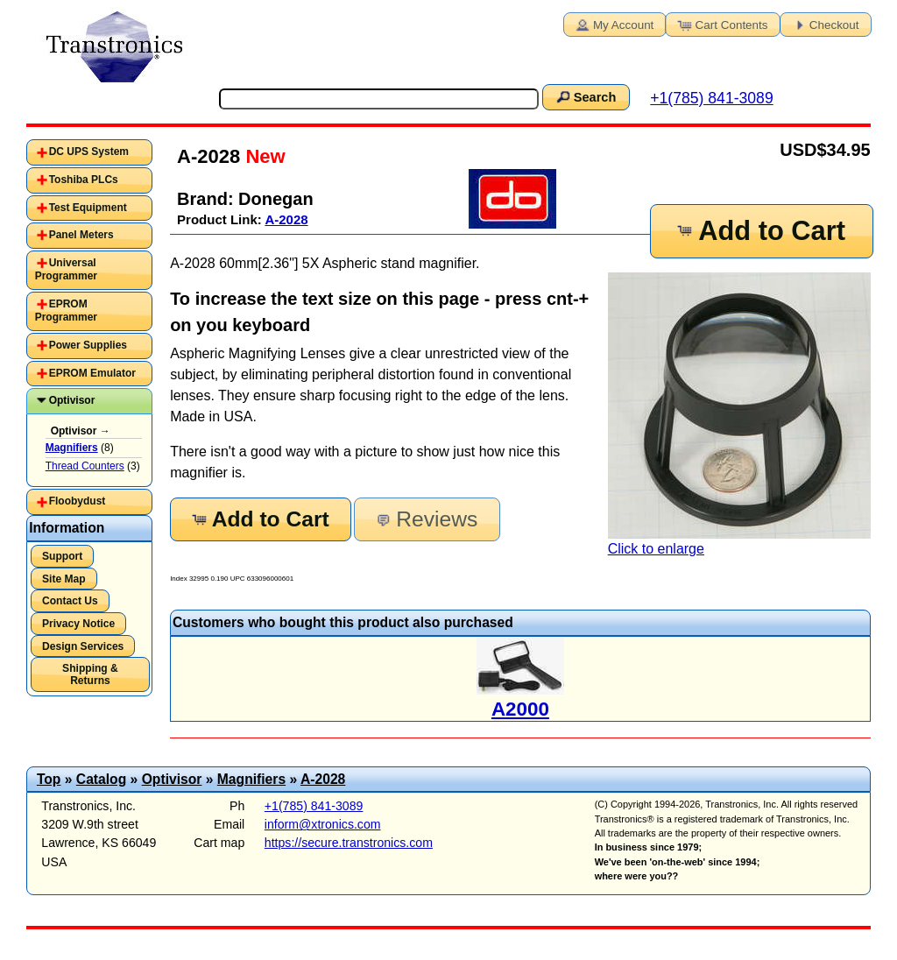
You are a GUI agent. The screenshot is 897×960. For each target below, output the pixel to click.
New (262, 156)
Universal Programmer (66, 270)
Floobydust (77, 501)
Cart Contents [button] (721, 23)
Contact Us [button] (70, 601)
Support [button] (62, 556)
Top (49, 779)
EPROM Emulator (92, 373)
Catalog (101, 779)
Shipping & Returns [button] (90, 674)
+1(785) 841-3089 (711, 98)
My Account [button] (613, 23)
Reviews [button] (425, 519)
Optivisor (72, 400)
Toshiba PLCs (83, 179)
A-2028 (286, 219)
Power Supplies (88, 345)
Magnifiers (251, 779)
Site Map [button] (64, 579)
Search (585, 96)
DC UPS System (89, 151)
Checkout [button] (824, 23)
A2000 (520, 709)
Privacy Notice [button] (78, 624)
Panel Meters (81, 235)
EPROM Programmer (66, 311)
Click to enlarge (739, 414)
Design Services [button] (83, 646)
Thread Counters (85, 466)
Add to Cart (760, 230)
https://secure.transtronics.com (349, 843)
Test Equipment (88, 207)
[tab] (89, 152)
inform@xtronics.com (323, 824)
